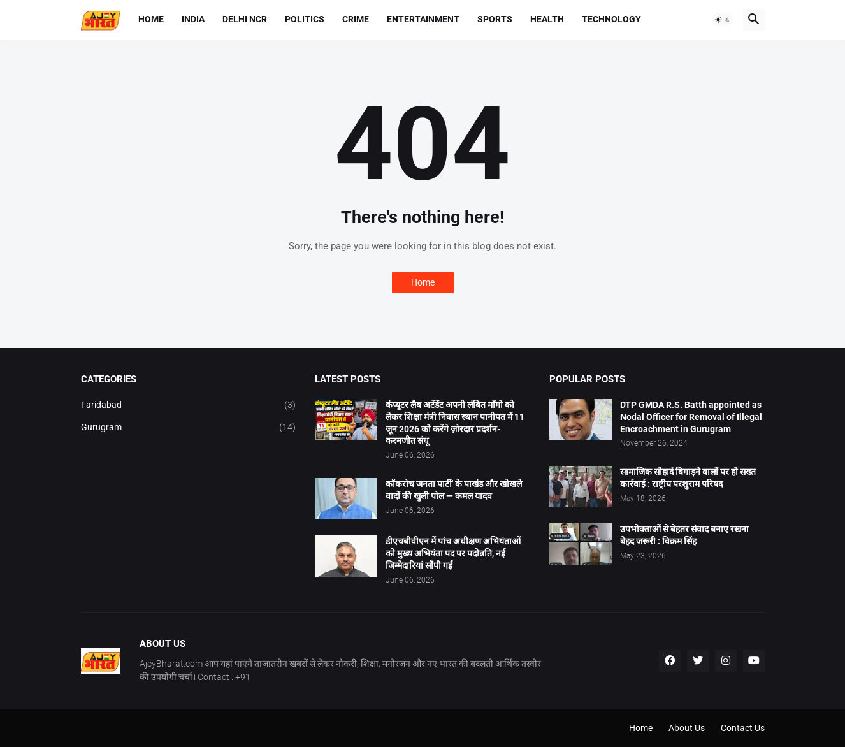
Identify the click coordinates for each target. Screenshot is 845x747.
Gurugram (188, 427)
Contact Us (743, 728)
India (193, 19)
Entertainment (423, 19)
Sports (494, 19)
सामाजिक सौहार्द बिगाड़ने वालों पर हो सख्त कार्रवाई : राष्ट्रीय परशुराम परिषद (688, 478)
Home (151, 19)
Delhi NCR (244, 19)
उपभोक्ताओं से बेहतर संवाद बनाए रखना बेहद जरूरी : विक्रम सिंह (684, 535)
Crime (355, 19)
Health (547, 19)
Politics (304, 19)
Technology (611, 19)
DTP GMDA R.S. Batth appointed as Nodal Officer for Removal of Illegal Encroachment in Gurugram (691, 417)
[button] (722, 19)
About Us (686, 728)
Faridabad (188, 405)
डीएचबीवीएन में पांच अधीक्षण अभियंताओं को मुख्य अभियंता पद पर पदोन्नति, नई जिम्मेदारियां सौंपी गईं (453, 553)
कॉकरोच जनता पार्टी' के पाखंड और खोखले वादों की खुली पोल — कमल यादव (454, 490)
